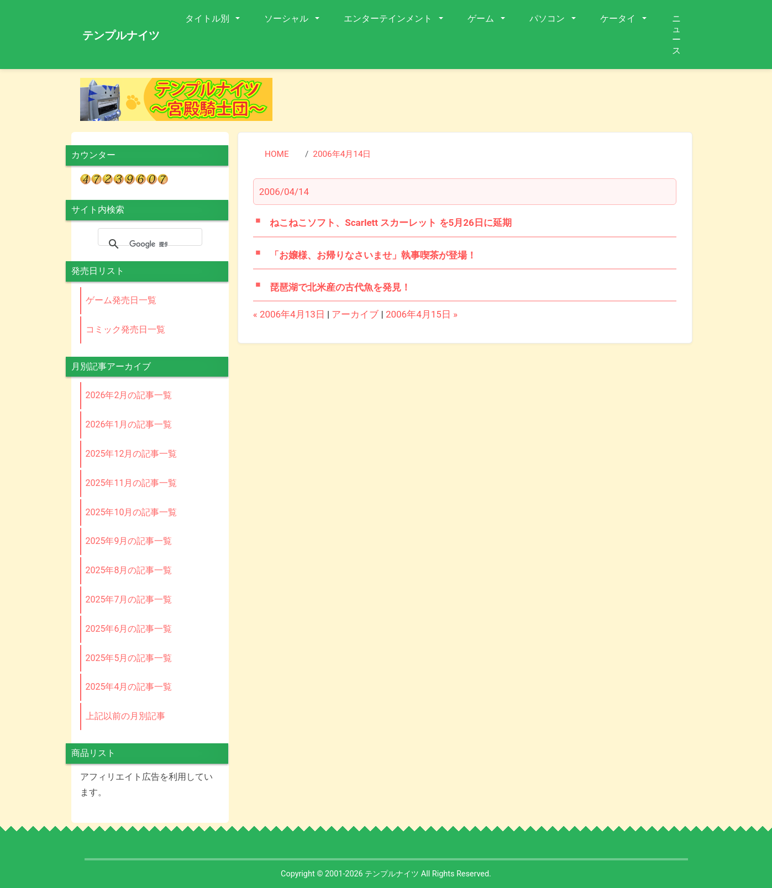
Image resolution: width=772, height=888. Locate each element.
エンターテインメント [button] (389, 18)
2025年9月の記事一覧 (129, 541)
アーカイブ (355, 314)
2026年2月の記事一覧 (129, 395)
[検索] (148, 244)
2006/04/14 (284, 191)
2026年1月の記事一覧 (129, 424)
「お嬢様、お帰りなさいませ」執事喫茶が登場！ (373, 255)
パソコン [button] (548, 18)
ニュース (676, 34)
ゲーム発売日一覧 (121, 300)
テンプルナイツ (121, 35)
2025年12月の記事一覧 (131, 453)
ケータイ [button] (619, 18)
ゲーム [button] (482, 18)
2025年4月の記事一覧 (129, 686)
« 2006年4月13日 (289, 314)
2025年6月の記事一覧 (129, 628)
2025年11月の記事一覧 (131, 483)
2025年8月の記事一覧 (129, 570)
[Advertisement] (491, 103)
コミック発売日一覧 (125, 329)
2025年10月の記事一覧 (131, 512)
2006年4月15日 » (422, 314)
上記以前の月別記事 (125, 716)
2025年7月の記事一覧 (129, 599)
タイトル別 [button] (208, 18)
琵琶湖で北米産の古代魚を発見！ (340, 287)
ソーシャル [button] (287, 18)
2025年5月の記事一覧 (129, 658)
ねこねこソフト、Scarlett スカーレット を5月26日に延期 (391, 222)
